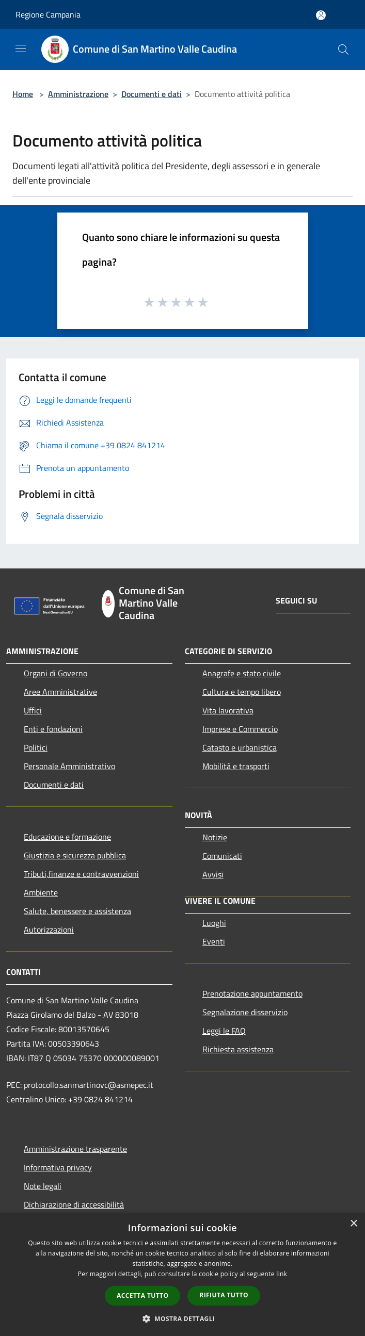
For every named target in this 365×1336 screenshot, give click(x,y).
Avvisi (213, 874)
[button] (182, 1318)
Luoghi (214, 923)
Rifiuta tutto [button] (223, 1295)
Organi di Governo (55, 673)
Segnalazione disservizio (245, 1012)
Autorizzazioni (49, 929)
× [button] (353, 1224)
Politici (35, 747)
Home (22, 94)
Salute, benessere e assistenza (77, 911)
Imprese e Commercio (240, 729)
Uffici (33, 710)
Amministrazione (78, 94)
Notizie (214, 837)
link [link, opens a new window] (281, 1273)
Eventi (213, 941)
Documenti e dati (151, 94)
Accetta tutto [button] (142, 1295)
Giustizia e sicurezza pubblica (75, 855)
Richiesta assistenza (238, 1049)
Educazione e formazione (67, 836)
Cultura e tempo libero (241, 692)
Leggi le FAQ (224, 1030)
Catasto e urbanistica (239, 747)
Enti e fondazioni (53, 729)
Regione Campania (48, 14)
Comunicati (222, 856)
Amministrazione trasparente (75, 1149)
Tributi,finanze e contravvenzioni (81, 874)
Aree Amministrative (60, 692)
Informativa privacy (58, 1167)
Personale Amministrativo (69, 766)
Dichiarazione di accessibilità (74, 1204)
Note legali (42, 1186)
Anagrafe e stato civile (241, 673)
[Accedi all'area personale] (321, 15)
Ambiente (41, 892)
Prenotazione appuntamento (252, 993)
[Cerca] (343, 49)
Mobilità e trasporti (235, 766)
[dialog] (182, 1274)
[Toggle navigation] (20, 48)
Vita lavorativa (227, 710)
